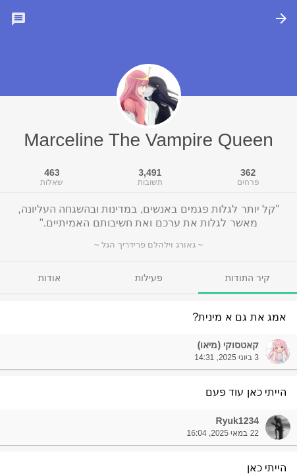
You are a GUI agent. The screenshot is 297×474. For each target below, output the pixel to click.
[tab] (247, 278)
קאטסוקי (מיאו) (228, 345)
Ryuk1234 (237, 420)
